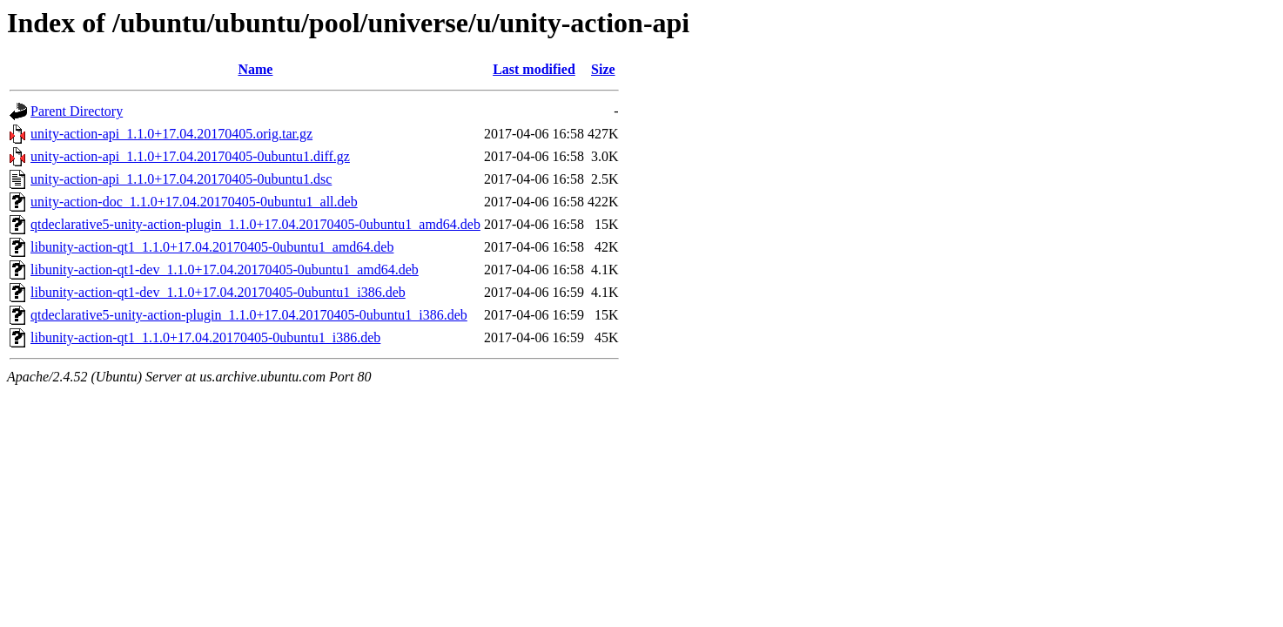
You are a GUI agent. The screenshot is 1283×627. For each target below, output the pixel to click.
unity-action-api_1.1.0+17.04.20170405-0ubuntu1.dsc (181, 179)
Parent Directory (76, 111)
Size (603, 69)
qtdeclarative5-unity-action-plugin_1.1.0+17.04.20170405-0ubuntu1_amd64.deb (255, 224)
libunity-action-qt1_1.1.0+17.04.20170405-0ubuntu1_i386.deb (205, 337)
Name (255, 69)
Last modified (534, 69)
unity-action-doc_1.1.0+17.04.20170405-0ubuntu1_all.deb (194, 201)
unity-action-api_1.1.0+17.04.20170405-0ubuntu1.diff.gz (190, 156)
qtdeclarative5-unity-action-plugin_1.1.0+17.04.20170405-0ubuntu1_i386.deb (248, 314)
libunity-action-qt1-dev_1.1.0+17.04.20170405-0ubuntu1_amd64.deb (224, 269)
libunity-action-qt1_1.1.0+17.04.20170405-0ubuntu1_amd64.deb (211, 246)
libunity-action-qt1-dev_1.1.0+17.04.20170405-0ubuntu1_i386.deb (218, 292)
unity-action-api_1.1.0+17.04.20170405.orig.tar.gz (171, 133)
